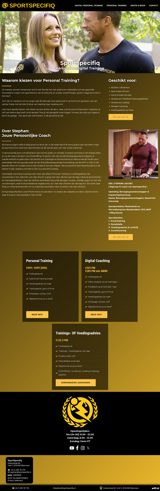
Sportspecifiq (28, 5)
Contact (153, 6)
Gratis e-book (137, 6)
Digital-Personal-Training (89, 6)
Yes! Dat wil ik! (121, 117)
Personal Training (117, 6)
